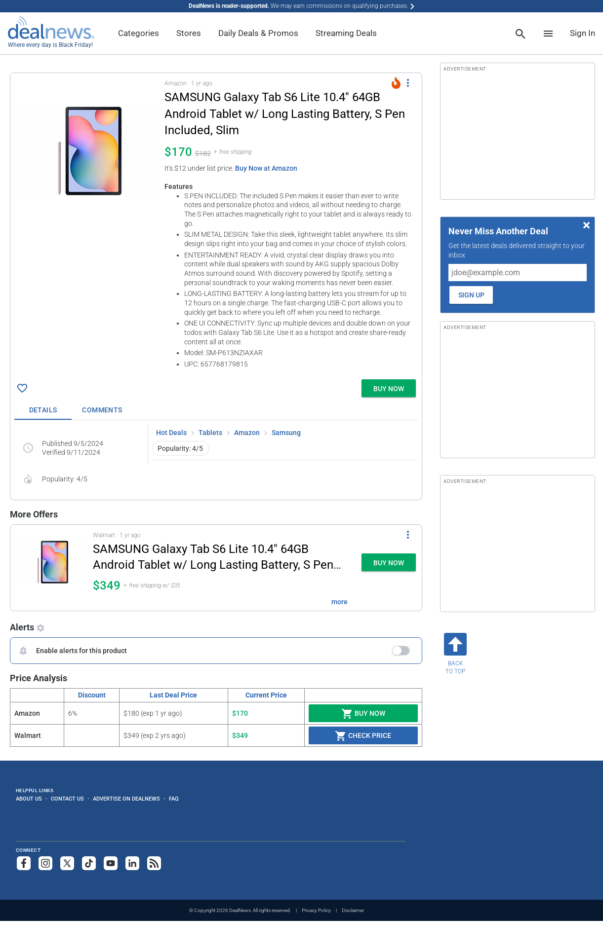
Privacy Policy (316, 910)
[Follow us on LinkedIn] (132, 863)
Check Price (363, 736)
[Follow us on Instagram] (45, 863)
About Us (29, 798)
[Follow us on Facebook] (24, 863)
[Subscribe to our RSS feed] (154, 863)
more (339, 602)
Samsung (286, 433)
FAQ (174, 798)
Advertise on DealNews (126, 798)
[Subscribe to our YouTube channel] (111, 863)
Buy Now (363, 714)
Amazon (247, 433)
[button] (216, 224)
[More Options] (408, 83)
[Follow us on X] (67, 863)
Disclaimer (353, 910)
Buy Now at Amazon (266, 168)
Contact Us (67, 798)
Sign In (582, 33)
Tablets (210, 433)
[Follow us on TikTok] (89, 863)
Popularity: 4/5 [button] (180, 448)
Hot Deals (171, 433)
